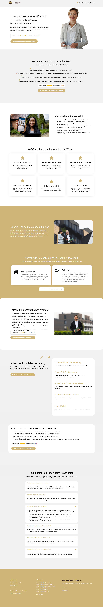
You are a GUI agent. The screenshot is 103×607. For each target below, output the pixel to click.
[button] (51, 483)
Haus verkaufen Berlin (42, 589)
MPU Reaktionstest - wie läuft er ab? (37, 506)
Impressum (64, 587)
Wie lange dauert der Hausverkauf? (36, 494)
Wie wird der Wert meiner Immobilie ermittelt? (39, 549)
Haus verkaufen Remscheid (43, 582)
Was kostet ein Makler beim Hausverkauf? (38, 483)
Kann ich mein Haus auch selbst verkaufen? (39, 526)
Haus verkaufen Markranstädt (44, 584)
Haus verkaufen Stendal (42, 591)
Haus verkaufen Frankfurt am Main (45, 586)
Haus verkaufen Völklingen (43, 588)
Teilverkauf (76, 261)
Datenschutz (65, 590)
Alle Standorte (39, 594)
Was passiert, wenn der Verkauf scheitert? (38, 537)
